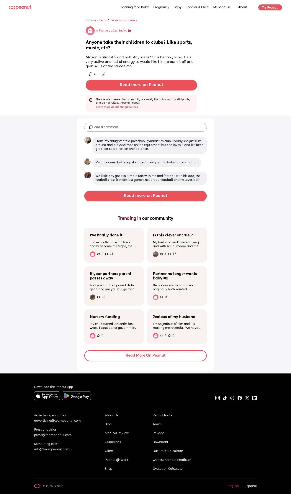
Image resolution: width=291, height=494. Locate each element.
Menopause (222, 7)
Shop (108, 468)
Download (160, 442)
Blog (108, 424)
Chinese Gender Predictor (172, 460)
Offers (109, 451)
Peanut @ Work (116, 460)
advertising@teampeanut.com (57, 420)
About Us (111, 415)
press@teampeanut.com (53, 435)
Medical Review (117, 433)
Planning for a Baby (134, 7)
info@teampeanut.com (51, 449)
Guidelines (113, 442)
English (233, 486)
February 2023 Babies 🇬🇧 (115, 30)
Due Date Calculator (168, 451)
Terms (157, 424)
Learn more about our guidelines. (117, 107)
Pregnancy (161, 7)
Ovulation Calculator (168, 468)
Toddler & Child (197, 7)
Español (251, 486)
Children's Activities (123, 20)
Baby (178, 7)
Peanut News (162, 415)
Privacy (158, 433)
